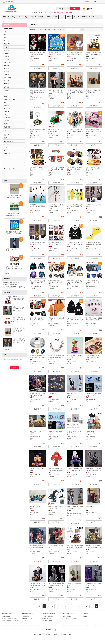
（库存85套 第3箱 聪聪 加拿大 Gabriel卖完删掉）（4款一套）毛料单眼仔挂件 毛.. (14, 197)
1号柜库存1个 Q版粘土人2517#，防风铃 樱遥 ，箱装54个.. (18, 308)
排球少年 (6, 81)
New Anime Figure (24, 17)
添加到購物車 (37, 68)
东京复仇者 (7, 59)
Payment (62, 17)
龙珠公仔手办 (7, 287)
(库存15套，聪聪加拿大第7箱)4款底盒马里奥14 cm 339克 (93, 92)
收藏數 (47, 29)
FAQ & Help (92, 17)
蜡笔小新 (6, 114)
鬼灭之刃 (6, 41)
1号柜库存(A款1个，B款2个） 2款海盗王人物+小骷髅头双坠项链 (37, 206)
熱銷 (41, 29)
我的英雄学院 (7, 78)
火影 (5, 38)
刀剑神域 (6, 65)
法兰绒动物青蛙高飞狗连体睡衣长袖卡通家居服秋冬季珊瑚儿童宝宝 (74, 206)
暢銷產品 (69, 17)
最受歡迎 (33, 29)
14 (78, 606)
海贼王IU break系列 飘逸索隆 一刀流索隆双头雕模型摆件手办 (75, 547)
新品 (54, 29)
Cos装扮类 (7, 147)
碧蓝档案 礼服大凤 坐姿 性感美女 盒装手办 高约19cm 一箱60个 (37, 395)
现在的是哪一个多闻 (9, 99)
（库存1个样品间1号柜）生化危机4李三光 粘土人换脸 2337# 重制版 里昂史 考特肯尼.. (19, 342)
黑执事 (6, 124)
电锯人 (6, 102)
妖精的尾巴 (7, 74)
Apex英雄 (6, 50)
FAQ (24, 620)
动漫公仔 (33, 17)
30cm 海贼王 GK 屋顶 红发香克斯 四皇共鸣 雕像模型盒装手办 (37, 585)
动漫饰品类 (7, 144)
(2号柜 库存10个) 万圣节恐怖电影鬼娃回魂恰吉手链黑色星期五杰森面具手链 (56, 357)
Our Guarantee (6, 616)
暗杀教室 (6, 87)
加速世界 (6, 68)
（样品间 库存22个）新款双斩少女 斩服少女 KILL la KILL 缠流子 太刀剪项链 (55, 206)
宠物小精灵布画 (41, 12)
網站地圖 (84, 17)
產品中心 (47, 17)
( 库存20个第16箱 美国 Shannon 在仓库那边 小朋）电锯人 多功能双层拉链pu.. (14, 268)
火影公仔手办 (68, 12)
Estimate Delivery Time (49, 620)
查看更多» (6, 273)
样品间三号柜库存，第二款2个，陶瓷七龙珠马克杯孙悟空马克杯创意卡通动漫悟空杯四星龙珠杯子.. (19, 321)
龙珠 (5, 31)
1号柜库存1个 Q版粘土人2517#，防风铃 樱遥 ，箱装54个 (55, 92)
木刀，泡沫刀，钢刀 (9, 168)
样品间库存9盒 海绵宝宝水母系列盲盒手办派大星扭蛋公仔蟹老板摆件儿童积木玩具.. (14, 233)
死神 (5, 93)
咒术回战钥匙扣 (52, 393)
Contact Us (77, 17)
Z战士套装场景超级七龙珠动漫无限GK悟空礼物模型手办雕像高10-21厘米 (93, 547)
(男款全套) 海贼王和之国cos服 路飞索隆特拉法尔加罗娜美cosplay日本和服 (55, 470)
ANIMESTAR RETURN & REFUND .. (70, 619)
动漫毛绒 (40, 17)
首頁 (4, 17)
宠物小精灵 (7, 44)
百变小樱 (6, 105)
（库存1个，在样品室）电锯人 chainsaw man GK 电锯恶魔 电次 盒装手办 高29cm (37, 54)
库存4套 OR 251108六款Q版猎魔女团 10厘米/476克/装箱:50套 (93, 54)
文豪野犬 (6, 84)
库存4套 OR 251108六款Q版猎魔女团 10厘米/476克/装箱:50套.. (19, 298)
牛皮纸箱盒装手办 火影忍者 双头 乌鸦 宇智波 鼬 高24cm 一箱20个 (93, 470)
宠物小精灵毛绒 (51, 12)
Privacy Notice (67, 616)
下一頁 (85, 606)
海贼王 (6, 34)
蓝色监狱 (6, 111)
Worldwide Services (48, 616)
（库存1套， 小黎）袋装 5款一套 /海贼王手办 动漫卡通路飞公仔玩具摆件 (75, 92)
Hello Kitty (6, 53)
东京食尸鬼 (7, 62)
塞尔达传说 (7, 71)
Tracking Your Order (28, 618)
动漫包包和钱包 (8, 141)
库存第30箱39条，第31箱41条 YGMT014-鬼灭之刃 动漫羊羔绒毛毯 (93, 131)
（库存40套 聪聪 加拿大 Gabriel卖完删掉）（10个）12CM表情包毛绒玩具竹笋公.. (14, 215)
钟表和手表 (7, 153)
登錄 (7, 2)
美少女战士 (7, 108)
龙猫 (5, 130)
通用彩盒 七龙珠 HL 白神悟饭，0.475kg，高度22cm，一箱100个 (75, 470)
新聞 (70, 634)
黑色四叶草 (7, 127)
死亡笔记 (6, 90)
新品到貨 (54, 17)
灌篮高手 (6, 96)
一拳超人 (6, 56)
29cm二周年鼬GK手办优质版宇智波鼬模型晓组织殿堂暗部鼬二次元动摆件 (56, 585)
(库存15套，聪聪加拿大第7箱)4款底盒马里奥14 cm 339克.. (19, 330)
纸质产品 (6, 150)
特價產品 (63, 634)
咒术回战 (6, 47)
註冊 (12, 2)
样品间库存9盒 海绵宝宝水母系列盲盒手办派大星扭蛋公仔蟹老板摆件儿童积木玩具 (56, 54)
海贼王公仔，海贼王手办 (18, 287)
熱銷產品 (48, 634)
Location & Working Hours (10, 618)
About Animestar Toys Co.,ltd (10, 620)
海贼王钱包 (60, 12)
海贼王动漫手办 (90, 506)
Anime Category (12, 17)
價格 (61, 29)
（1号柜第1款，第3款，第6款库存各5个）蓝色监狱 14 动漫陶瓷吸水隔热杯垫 (74, 168)
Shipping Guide (47, 618)
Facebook (56, 630)
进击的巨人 (7, 117)
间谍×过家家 (7, 121)
